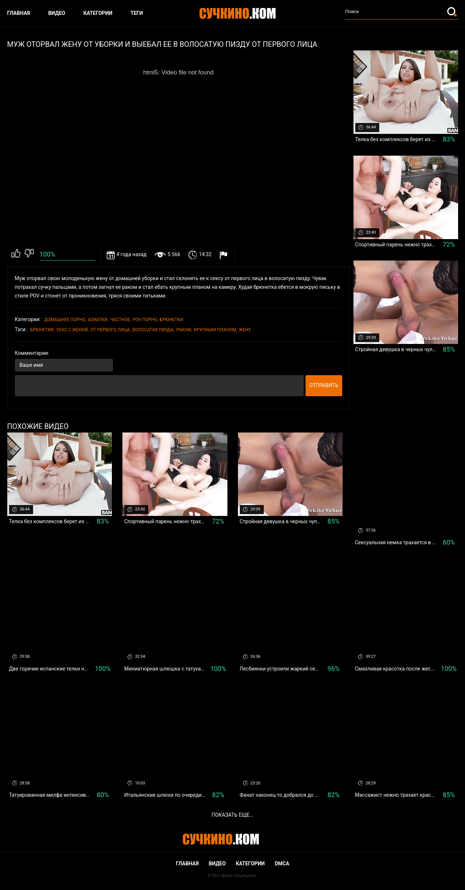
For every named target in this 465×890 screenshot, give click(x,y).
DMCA (282, 863)
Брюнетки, (42, 329)
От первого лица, (110, 329)
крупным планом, (215, 329)
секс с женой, (72, 329)
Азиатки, (98, 319)
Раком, (184, 329)
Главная (18, 13)
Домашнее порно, (65, 319)
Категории (97, 13)
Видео (56, 13)
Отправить (324, 385)
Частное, (120, 319)
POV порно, (145, 319)
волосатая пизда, (154, 329)
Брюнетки (171, 319)
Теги (136, 13)
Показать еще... (232, 815)
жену (245, 329)
